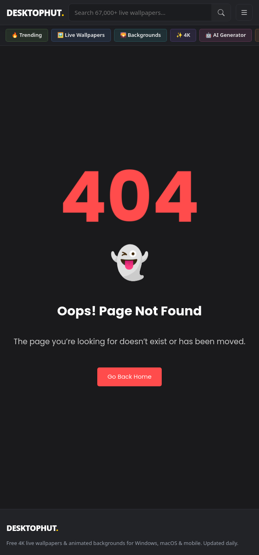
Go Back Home (129, 376)
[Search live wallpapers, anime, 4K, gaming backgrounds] (140, 12)
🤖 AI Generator (225, 34)
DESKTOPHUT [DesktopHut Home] (35, 12)
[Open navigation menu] (244, 12)
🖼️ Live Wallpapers (81, 34)
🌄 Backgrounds (140, 34)
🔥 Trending (27, 34)
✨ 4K (183, 34)
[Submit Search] (221, 12)
